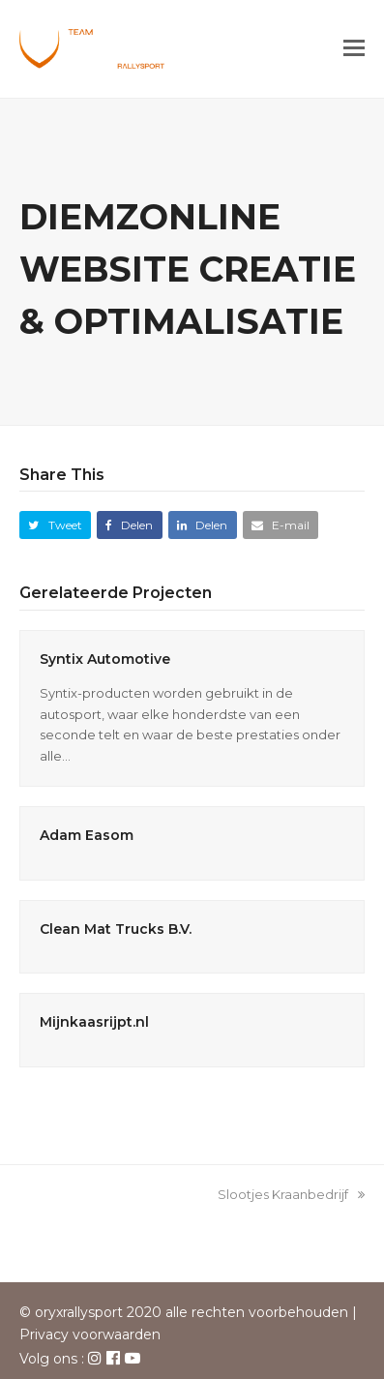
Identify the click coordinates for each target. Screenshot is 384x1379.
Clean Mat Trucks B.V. (116, 929)
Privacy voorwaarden (90, 1334)
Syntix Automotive (105, 659)
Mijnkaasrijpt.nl (94, 1022)
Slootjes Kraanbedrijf (291, 1194)
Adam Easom (86, 835)
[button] (354, 48)
